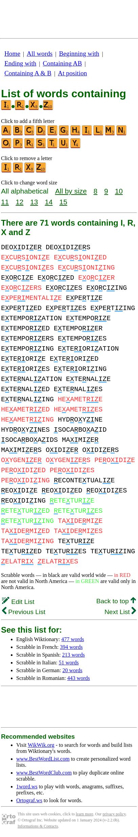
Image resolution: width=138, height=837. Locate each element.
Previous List (23, 611)
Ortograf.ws (29, 800)
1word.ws (27, 786)
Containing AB (62, 63)
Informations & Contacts (38, 826)
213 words (73, 655)
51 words (69, 662)
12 (19, 202)
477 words (72, 639)
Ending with (20, 63)
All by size (71, 191)
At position (72, 73)
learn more (84, 814)
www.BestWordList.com (43, 759)
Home (12, 53)
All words (39, 53)
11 (5, 202)
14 (48, 202)
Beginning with (79, 53)
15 (63, 202)
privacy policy (113, 814)
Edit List (18, 601)
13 (34, 202)
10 (119, 191)
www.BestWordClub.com (44, 773)
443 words (78, 678)
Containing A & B (27, 73)
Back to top (116, 601)
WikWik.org (41, 745)
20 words (72, 670)
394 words (71, 647)
